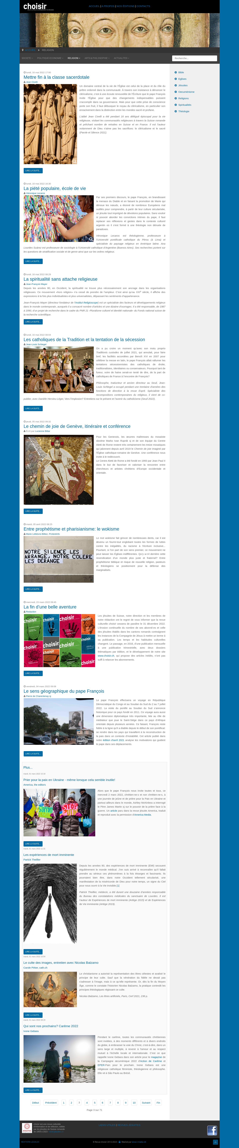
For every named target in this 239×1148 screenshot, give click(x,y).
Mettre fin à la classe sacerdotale (57, 77)
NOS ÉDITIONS (126, 6)
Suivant (146, 1102)
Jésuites (183, 85)
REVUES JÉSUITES (128, 1125)
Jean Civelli (32, 82)
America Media (142, 814)
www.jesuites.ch (56, 1132)
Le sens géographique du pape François (64, 691)
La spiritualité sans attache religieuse (61, 279)
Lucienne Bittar (42, 431)
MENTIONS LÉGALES (30, 1142)
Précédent (51, 1102)
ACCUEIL (94, 6)
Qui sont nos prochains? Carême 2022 (54, 1026)
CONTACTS (143, 6)
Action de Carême (151, 1060)
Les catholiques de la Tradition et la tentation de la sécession (84, 339)
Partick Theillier (32, 859)
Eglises (182, 78)
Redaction (31, 611)
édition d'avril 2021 (113, 740)
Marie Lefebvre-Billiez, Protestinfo (43, 534)
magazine (157, 1056)
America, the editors (35, 784)
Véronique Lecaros (35, 193)
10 (134, 1102)
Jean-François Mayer (36, 284)
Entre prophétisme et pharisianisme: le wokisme (71, 529)
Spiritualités (184, 104)
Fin (158, 1102)
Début (35, 1102)
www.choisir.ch (106, 655)
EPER (101, 1064)
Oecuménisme (186, 91)
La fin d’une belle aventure (50, 606)
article (113, 810)
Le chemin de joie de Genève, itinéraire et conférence (77, 426)
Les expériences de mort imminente (51, 854)
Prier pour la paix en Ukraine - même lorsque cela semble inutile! (74, 779)
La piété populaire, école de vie (55, 188)
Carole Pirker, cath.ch (35, 967)
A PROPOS (108, 6)
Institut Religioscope (86, 302)
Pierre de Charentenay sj (38, 696)
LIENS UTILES (107, 1125)
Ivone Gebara (31, 1030)
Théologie (183, 111)
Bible (181, 72)
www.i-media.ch (139, 1142)
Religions (183, 98)
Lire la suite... (33, 170)
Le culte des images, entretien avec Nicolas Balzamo (65, 962)
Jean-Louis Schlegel (36, 344)
